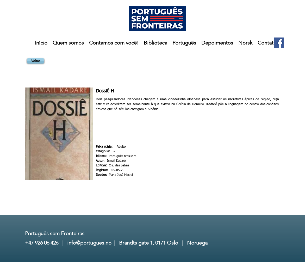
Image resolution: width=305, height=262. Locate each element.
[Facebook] (279, 43)
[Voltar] (35, 61)
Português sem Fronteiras (54, 233)
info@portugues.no (89, 243)
